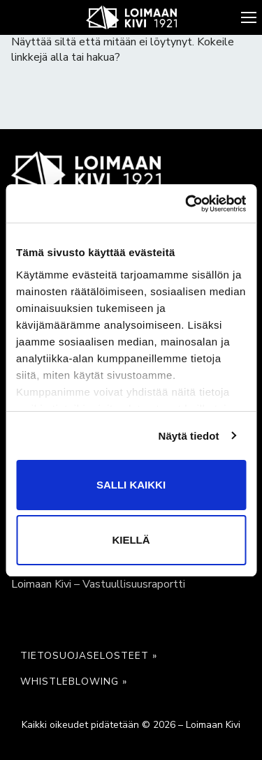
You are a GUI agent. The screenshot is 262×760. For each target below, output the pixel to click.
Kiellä (131, 540)
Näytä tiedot (189, 436)
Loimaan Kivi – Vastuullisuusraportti (98, 584)
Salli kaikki (131, 485)
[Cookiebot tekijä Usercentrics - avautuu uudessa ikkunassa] (186, 204)
